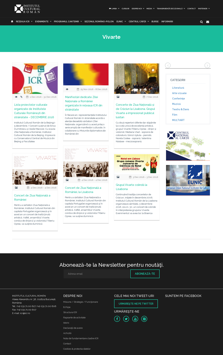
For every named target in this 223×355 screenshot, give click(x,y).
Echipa (66, 307)
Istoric (66, 322)
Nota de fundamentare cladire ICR (80, 338)
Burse (155, 21)
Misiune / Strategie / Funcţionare (80, 302)
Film (174, 114)
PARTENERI (202, 9)
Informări (167, 21)
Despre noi (137, 9)
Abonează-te (145, 273)
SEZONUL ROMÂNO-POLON (99, 21)
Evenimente (41, 21)
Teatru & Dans (180, 109)
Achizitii (67, 333)
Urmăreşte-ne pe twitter (136, 303)
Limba (113, 9)
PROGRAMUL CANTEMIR (66, 21)
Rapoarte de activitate (74, 317)
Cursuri (125, 9)
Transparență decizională (170, 9)
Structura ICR (70, 312)
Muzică (176, 104)
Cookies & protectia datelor (77, 349)
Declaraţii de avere (73, 328)
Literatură (178, 87)
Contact (191, 9)
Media (149, 9)
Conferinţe (178, 98)
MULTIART (178, 120)
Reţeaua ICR (22, 21)
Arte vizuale (179, 93)
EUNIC (120, 21)
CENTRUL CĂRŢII (137, 21)
